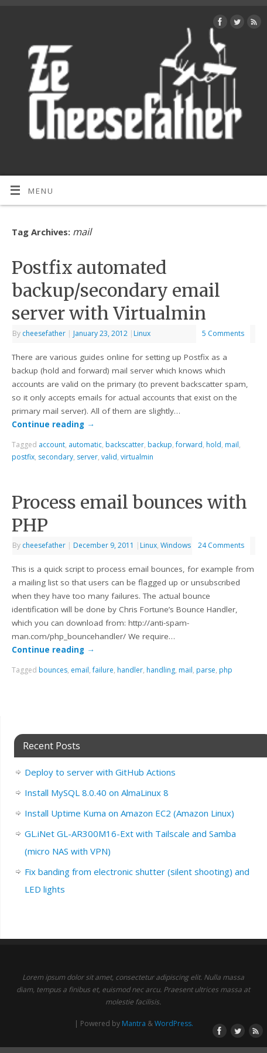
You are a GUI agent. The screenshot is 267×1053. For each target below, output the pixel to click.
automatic (85, 445)
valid (109, 457)
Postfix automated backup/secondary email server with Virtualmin (116, 290)
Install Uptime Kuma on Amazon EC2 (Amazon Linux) (129, 813)
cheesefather (44, 333)
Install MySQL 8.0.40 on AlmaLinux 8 (97, 792)
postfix (23, 457)
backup (160, 445)
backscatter (124, 445)
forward (189, 445)
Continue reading (53, 424)
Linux (142, 333)
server (87, 457)
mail (232, 445)
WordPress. (174, 1023)
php (225, 670)
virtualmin (137, 457)
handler (130, 670)
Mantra (134, 1023)
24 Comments (221, 545)
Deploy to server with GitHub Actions (100, 772)
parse (205, 670)
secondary (55, 457)
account (52, 445)
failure (103, 670)
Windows (175, 545)
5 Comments (223, 333)
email (80, 670)
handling (160, 670)
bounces (53, 670)
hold (213, 445)
